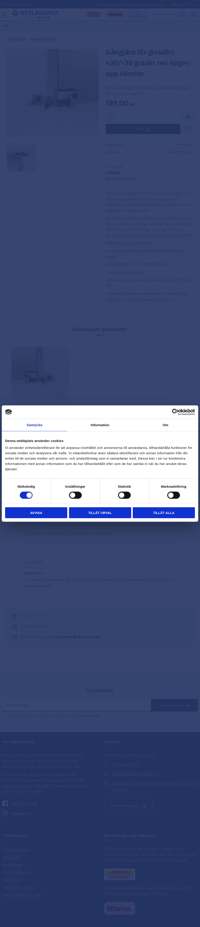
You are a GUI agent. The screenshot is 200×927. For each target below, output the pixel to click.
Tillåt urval (100, 513)
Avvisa (36, 513)
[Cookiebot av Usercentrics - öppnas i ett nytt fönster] (175, 412)
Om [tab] (165, 425)
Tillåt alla (163, 513)
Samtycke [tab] (35, 425)
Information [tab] (100, 425)
